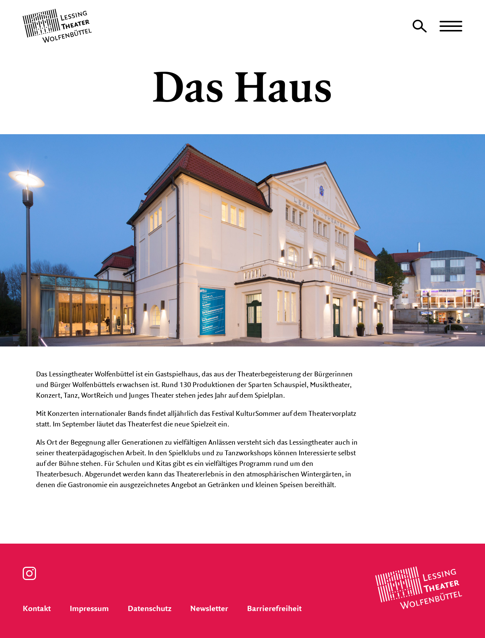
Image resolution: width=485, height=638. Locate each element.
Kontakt (37, 609)
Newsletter (209, 609)
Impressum (89, 609)
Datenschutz (149, 609)
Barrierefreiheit (274, 609)
